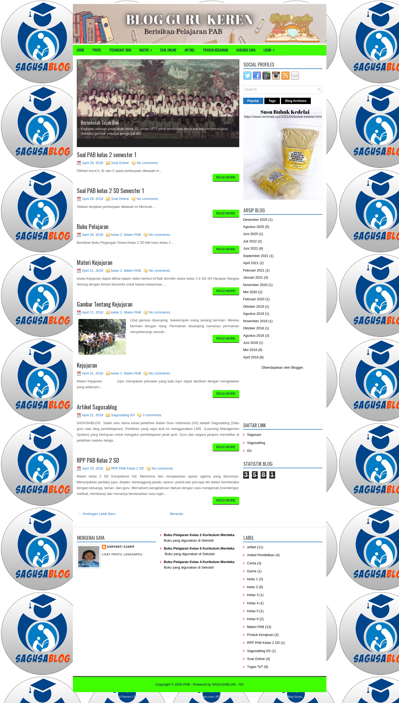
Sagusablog (256, 443)
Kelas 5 (253, 611)
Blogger (297, 367)
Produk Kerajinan (215, 50)
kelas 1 (252, 579)
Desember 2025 (255, 220)
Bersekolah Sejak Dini (100, 122)
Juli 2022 (250, 241)
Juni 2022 (250, 248)
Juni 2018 (250, 343)
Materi (147, 49)
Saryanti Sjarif (121, 546)
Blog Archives (295, 101)
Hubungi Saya (245, 50)
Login (271, 49)
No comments (147, 163)
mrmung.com (276, 696)
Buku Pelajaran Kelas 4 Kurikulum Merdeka (199, 562)
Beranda (176, 514)
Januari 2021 (253, 277)
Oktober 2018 (253, 328)
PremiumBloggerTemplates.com (193, 696)
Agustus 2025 (253, 227)
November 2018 (255, 321)
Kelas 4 (253, 603)
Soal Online (168, 50)
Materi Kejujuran (94, 262)
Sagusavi (254, 435)
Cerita (251, 563)
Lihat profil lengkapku (122, 554)
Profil (96, 50)
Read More (226, 177)
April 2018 (251, 357)
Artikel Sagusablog (97, 406)
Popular (253, 101)
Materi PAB (132, 235)
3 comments (152, 415)
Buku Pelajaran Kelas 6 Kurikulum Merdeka (199, 548)
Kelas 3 (253, 595)
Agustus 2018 (253, 336)
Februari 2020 (254, 299)
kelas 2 (116, 235)
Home (80, 50)
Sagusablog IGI (123, 415)
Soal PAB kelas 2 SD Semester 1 (110, 190)
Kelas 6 (253, 619)
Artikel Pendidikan (261, 555)
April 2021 (251, 263)
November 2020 (255, 285)
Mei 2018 (250, 350)
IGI (249, 451)
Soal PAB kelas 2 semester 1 (107, 154)
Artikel (190, 50)
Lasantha (164, 696)
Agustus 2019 (253, 314)
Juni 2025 (250, 234)
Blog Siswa (295, 696)
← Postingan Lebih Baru (97, 514)
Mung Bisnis (258, 696)
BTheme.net (224, 696)
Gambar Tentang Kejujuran (104, 304)
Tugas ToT (255, 667)
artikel (251, 547)
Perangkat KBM (120, 50)
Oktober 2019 (253, 306)
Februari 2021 (254, 270)
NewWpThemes (121, 696)
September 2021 (256, 256)
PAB (186, 684)
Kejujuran (87, 365)
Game (251, 571)
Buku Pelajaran (92, 226)
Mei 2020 (250, 292)
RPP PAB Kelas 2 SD (98, 460)
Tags (272, 101)
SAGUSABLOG (224, 684)
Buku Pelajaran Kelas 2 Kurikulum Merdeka (199, 535)
